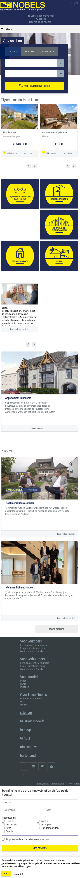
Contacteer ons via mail (41, 15)
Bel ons (41, 18)
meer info (28, 153)
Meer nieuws (37, 428)
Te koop (13, 51)
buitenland (28, 755)
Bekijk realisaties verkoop (32, 648)
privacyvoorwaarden (38, 839)
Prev (30, 165)
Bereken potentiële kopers (33, 645)
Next (35, 165)
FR (77, 3)
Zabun (77, 783)
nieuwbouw (28, 746)
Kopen (23, 680)
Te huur (29, 51)
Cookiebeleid (57, 783)
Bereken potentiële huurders (34, 662)
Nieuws (23, 704)
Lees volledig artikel (19, 329)
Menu (6, 29)
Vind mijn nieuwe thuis (34, 86)
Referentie (48, 51)
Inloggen (24, 686)
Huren (23, 683)
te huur (25, 738)
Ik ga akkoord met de (27, 839)
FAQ (22, 701)
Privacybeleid (42, 783)
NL (72, 3)
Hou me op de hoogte (40, 21)
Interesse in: (9, 817)
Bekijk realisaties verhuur (32, 666)
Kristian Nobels (32, 720)
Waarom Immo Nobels (31, 651)
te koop (25, 729)
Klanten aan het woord (31, 698)
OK (6, 873)
